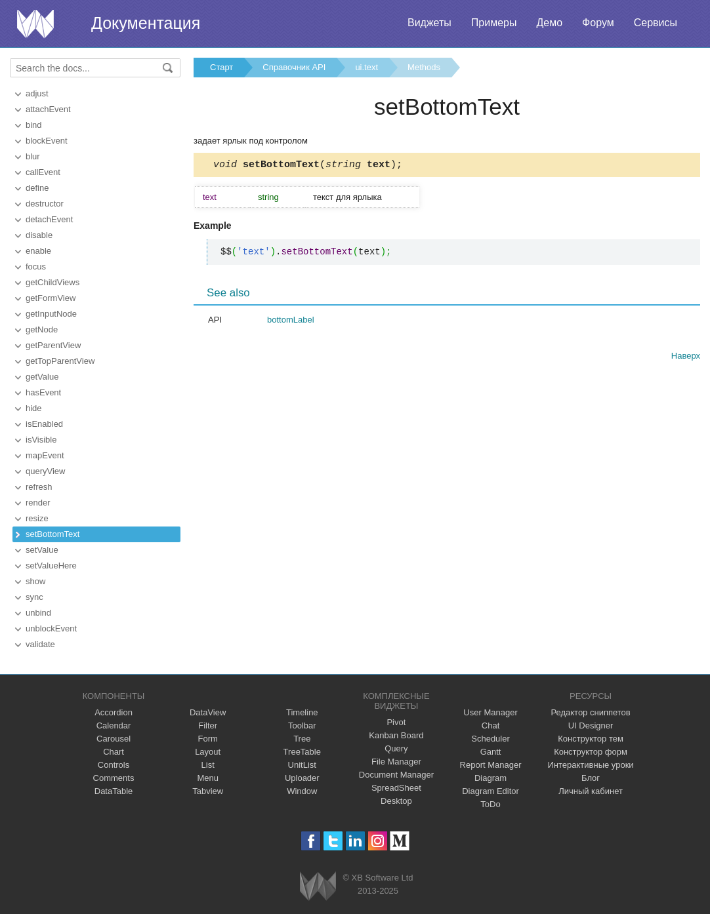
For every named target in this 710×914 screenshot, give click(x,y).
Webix (318, 886)
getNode (42, 329)
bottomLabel (290, 322)
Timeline (302, 712)
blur (33, 156)
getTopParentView (60, 361)
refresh (39, 487)
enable (38, 251)
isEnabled (44, 424)
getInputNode (51, 314)
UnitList (302, 765)
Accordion (113, 712)
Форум (598, 22)
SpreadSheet (396, 788)
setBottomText (52, 534)
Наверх (685, 358)
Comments (114, 778)
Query (396, 748)
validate (40, 644)
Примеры (494, 22)
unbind (38, 613)
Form (207, 739)
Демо (549, 22)
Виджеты (429, 22)
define (37, 188)
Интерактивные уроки (591, 765)
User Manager (490, 712)
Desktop (396, 801)
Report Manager (491, 765)
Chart (113, 752)
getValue (42, 377)
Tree (301, 739)
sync (34, 597)
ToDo (490, 804)
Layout (207, 752)
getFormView (50, 298)
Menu (208, 778)
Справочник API (293, 67)
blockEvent (47, 141)
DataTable (113, 791)
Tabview (207, 791)
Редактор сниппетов (590, 712)
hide (34, 408)
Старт (221, 67)
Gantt (490, 752)
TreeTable (302, 752)
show (35, 581)
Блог (590, 778)
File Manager (396, 761)
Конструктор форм (590, 752)
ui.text (366, 67)
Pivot (396, 722)
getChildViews (52, 282)
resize (37, 518)
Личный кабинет (590, 791)
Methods (423, 67)
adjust (37, 93)
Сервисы (655, 22)
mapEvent (45, 455)
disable (39, 235)
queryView (45, 471)
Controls (113, 765)
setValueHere (51, 565)
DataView (208, 712)
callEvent (43, 172)
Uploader (302, 778)
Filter (207, 725)
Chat (490, 725)
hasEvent (43, 392)
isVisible (41, 440)
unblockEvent (51, 628)
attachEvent (48, 109)
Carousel (113, 739)
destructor (45, 204)
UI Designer (591, 725)
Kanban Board (396, 735)
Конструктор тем (590, 739)
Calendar (113, 725)
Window (302, 791)
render (38, 502)
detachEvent (49, 219)
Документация (145, 23)
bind (34, 125)
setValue (42, 550)
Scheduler (490, 739)
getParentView (53, 345)
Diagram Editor (490, 791)
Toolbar (302, 725)
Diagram (490, 778)
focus (36, 266)
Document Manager (396, 775)
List (208, 765)
